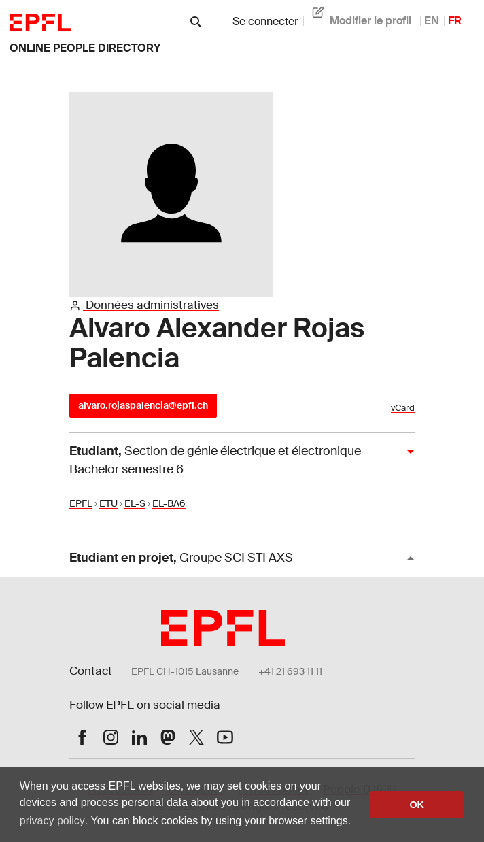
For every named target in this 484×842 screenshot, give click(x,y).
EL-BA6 (169, 503)
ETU (108, 503)
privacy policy (52, 820)
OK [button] (416, 804)
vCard (403, 408)
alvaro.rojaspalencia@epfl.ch (143, 405)
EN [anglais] (431, 21)
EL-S (134, 503)
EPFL (80, 503)
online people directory (85, 48)
